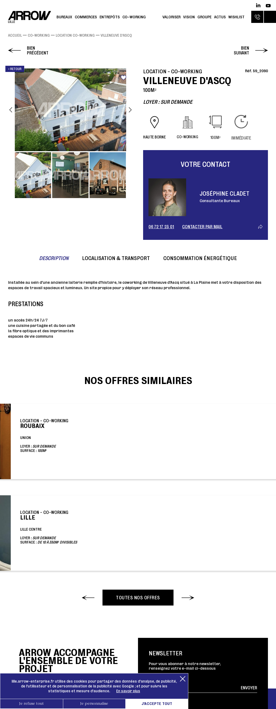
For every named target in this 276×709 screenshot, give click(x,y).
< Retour (15, 69)
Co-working (134, 17)
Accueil (15, 35)
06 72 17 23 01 (161, 226)
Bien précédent (37, 50)
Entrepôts (110, 17)
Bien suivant (241, 50)
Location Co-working (75, 35)
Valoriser (171, 17)
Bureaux (64, 17)
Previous (11, 110)
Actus (220, 17)
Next (130, 110)
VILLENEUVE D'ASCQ (116, 35)
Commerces (86, 17)
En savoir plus (128, 691)
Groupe (204, 17)
